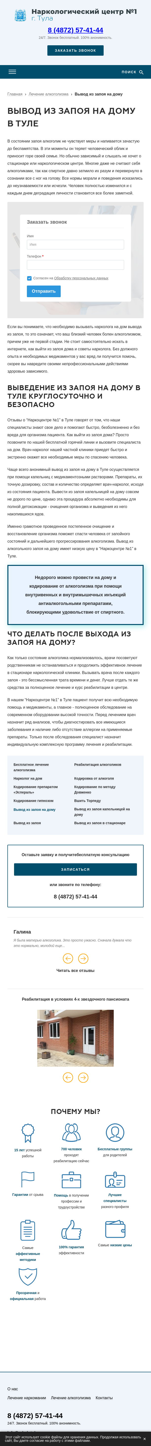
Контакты (104, 1398)
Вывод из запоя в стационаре (100, 823)
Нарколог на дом (28, 778)
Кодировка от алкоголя (94, 778)
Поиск (130, 72)
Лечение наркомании (26, 1398)
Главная (14, 94)
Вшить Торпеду (87, 801)
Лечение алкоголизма (48, 94)
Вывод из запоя (27, 823)
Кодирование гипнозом (34, 801)
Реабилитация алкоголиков (97, 765)
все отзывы (82, 970)
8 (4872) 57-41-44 (75, 30)
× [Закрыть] (144, 1438)
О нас (12, 1389)
